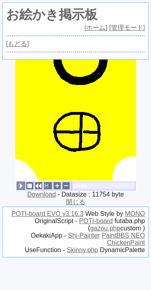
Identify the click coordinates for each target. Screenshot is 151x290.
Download (41, 194)
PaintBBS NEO (123, 235)
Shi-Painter (84, 235)
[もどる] (17, 43)
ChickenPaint (126, 242)
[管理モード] (127, 27)
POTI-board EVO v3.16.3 (48, 213)
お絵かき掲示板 (51, 14)
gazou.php (105, 228)
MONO (135, 213)
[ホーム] (96, 27)
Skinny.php (82, 249)
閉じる (75, 202)
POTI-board (96, 221)
